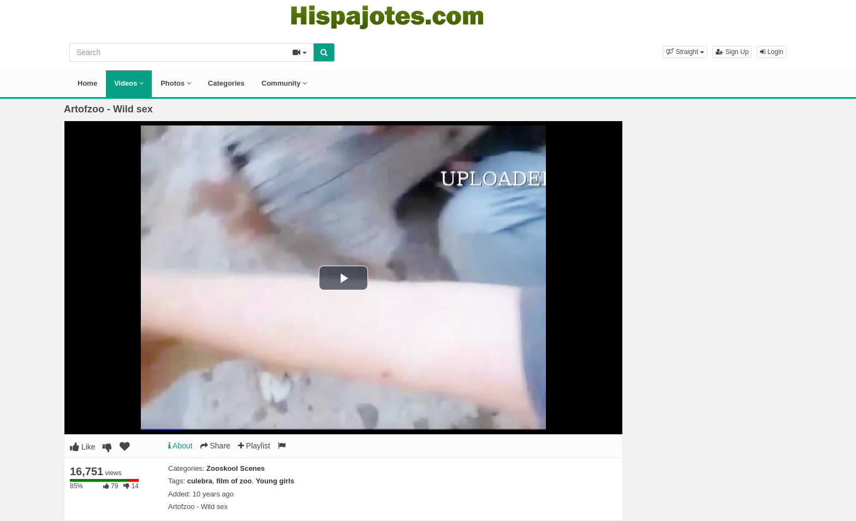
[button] (685, 52)
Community (284, 83)
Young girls (274, 481)
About (180, 445)
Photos (175, 83)
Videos (129, 83)
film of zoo (234, 481)
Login (771, 52)
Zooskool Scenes (235, 468)
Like (83, 446)
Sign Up (732, 52)
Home (87, 83)
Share (215, 445)
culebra (199, 481)
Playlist (254, 445)
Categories (226, 83)
